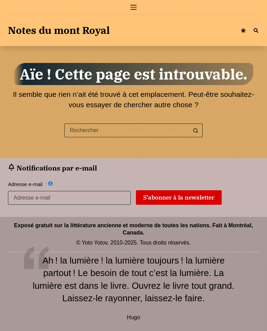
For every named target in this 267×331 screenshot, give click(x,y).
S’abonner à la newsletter (178, 197)
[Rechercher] (256, 30)
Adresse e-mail (25, 184)
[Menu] (133, 7)
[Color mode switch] (243, 30)
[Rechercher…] (126, 130)
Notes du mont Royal (59, 30)
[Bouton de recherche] (196, 130)
